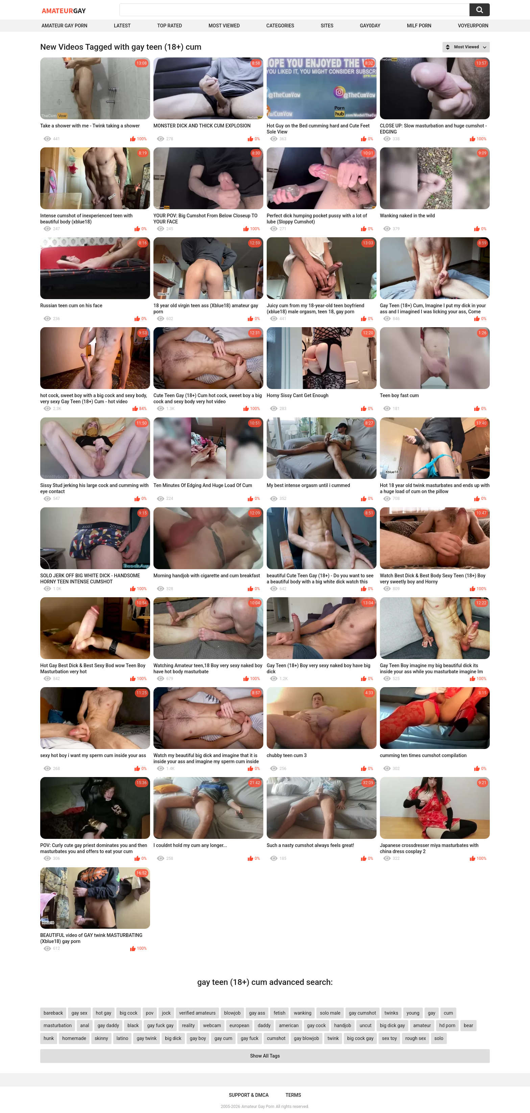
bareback (53, 1013)
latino (122, 1038)
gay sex (79, 1013)
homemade (74, 1038)
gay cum (223, 1038)
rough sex (415, 1038)
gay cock (316, 1025)
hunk (49, 1038)
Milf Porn (419, 25)
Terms (293, 1095)
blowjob (232, 1013)
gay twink (146, 1038)
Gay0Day (370, 25)
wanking (302, 1013)
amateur (422, 1025)
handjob (342, 1025)
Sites (327, 25)
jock (166, 1013)
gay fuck (249, 1038)
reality (188, 1025)
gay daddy (108, 1025)
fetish (279, 1013)
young (413, 1013)
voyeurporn (473, 25)
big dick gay (392, 1025)
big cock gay (360, 1038)
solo (438, 1038)
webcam (212, 1025)
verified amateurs (197, 1013)
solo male (330, 1013)
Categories (280, 25)
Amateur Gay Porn (64, 25)
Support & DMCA (248, 1095)
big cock (128, 1013)
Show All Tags (265, 1056)
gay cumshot (362, 1013)
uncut (365, 1025)
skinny (101, 1038)
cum (448, 1013)
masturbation (58, 1025)
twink (333, 1038)
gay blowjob (306, 1038)
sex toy (389, 1038)
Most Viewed (224, 25)
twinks (392, 1013)
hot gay (104, 1013)
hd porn (447, 1025)
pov (150, 1013)
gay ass (257, 1013)
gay (431, 1013)
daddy (264, 1025)
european (239, 1025)
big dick (173, 1038)
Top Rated (169, 25)
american (288, 1025)
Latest (122, 25)
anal (84, 1025)
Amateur (64, 10)
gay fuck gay (160, 1025)
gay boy (198, 1038)
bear (468, 1025)
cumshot (276, 1038)
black (133, 1025)
